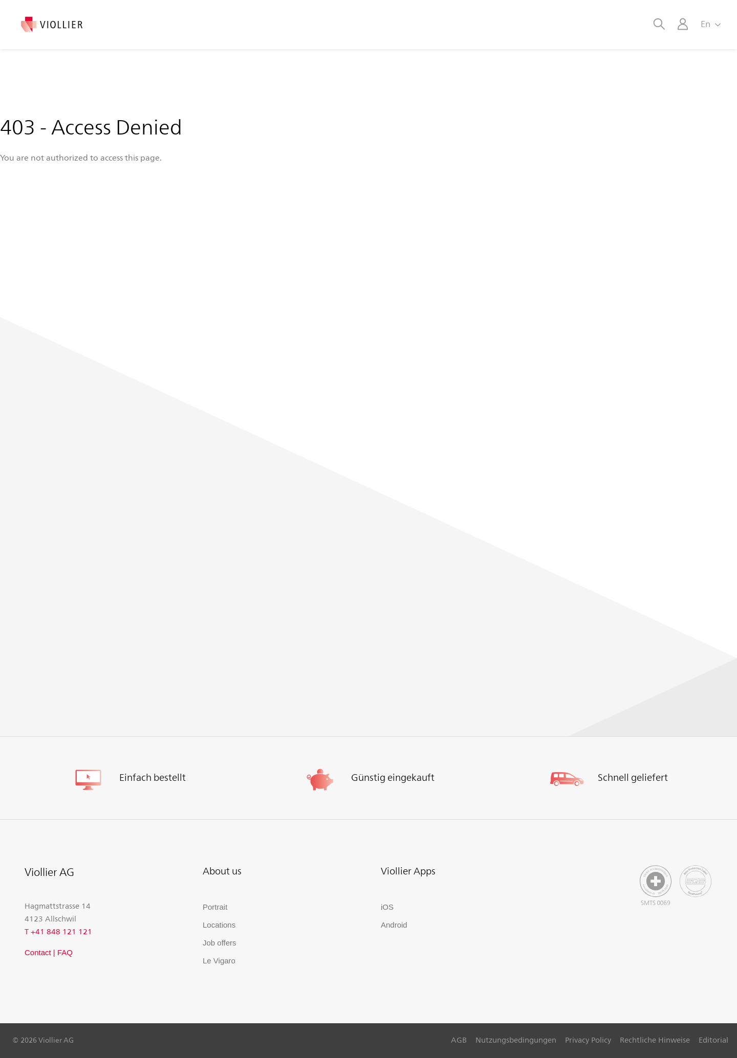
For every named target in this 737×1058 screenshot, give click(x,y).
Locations (219, 924)
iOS (387, 907)
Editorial (713, 1039)
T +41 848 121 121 (58, 931)
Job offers (219, 942)
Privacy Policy (588, 1039)
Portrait (215, 907)
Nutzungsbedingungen (515, 1039)
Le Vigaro (219, 960)
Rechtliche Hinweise (655, 1039)
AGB (459, 1039)
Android (394, 924)
